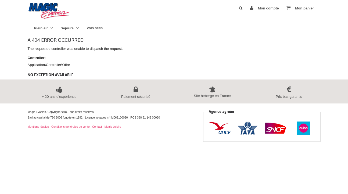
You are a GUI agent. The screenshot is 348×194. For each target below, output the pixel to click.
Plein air (43, 28)
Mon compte (264, 8)
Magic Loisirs (113, 126)
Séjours (70, 28)
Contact (97, 126)
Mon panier (300, 8)
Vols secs (95, 28)
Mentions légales (38, 126)
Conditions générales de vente (70, 126)
